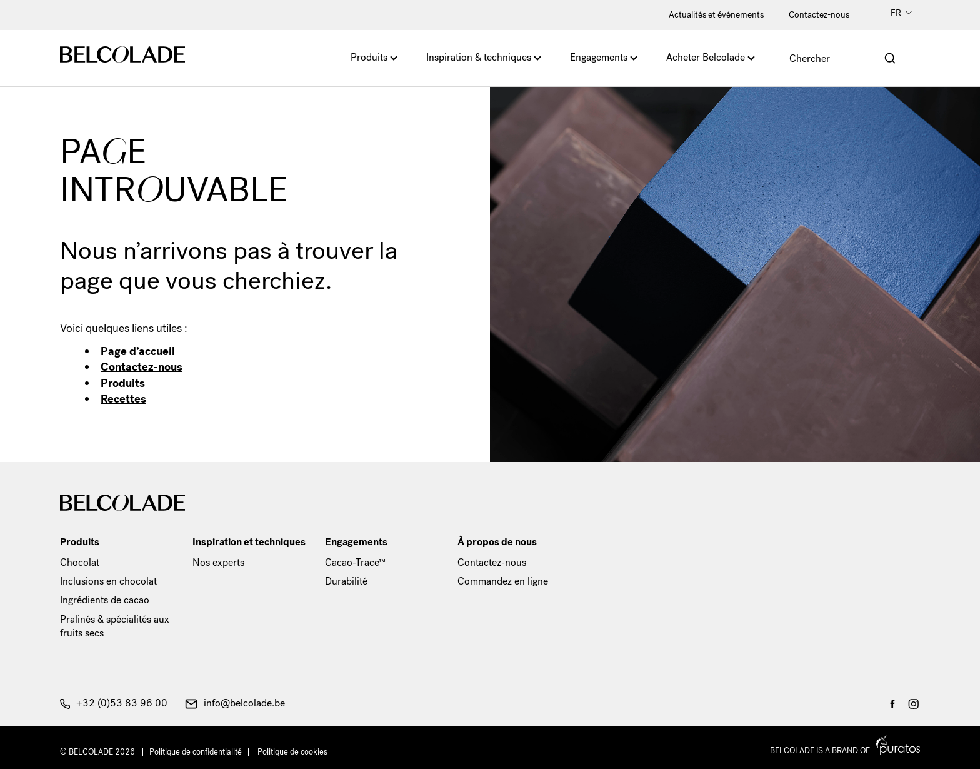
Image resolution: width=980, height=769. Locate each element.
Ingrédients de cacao (104, 599)
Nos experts (218, 562)
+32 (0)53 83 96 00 (114, 703)
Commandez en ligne (503, 581)
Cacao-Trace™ (355, 562)
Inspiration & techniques (478, 57)
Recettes (123, 398)
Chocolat (79, 562)
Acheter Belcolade (705, 57)
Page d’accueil (138, 351)
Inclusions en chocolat (108, 581)
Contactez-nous (819, 15)
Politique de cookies (293, 751)
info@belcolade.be (235, 703)
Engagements (599, 57)
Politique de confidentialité (195, 751)
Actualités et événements (716, 15)
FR (901, 13)
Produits (369, 57)
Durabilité (346, 581)
